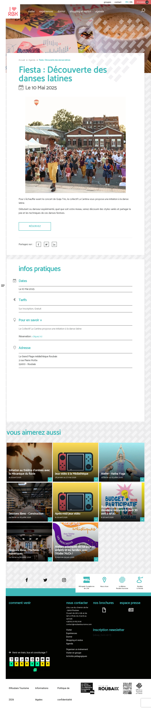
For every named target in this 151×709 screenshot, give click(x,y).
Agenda (99, 11)
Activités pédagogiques (76, 656)
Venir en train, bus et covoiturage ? (29, 652)
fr (126, 2)
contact (118, 2)
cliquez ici (37, 336)
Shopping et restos (80, 11)
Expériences (46, 11)
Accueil (22, 60)
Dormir (61, 11)
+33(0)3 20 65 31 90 (73, 621)
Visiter (31, 11)
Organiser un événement (77, 649)
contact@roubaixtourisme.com (79, 624)
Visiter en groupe (73, 653)
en (131, 2)
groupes (107, 2)
